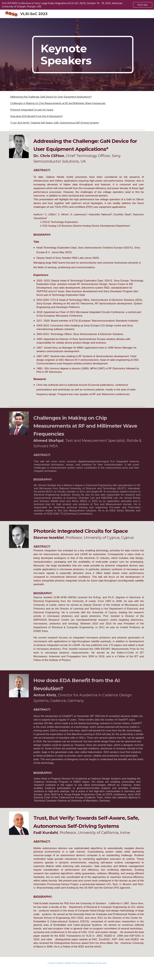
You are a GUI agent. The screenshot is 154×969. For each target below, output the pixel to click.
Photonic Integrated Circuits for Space (31, 109)
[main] (82, 54)
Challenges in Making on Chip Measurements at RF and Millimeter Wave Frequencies (58, 103)
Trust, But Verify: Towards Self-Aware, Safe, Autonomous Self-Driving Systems (54, 122)
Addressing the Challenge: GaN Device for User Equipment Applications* (51, 96)
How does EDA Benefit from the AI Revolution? (36, 116)
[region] (77, 5)
